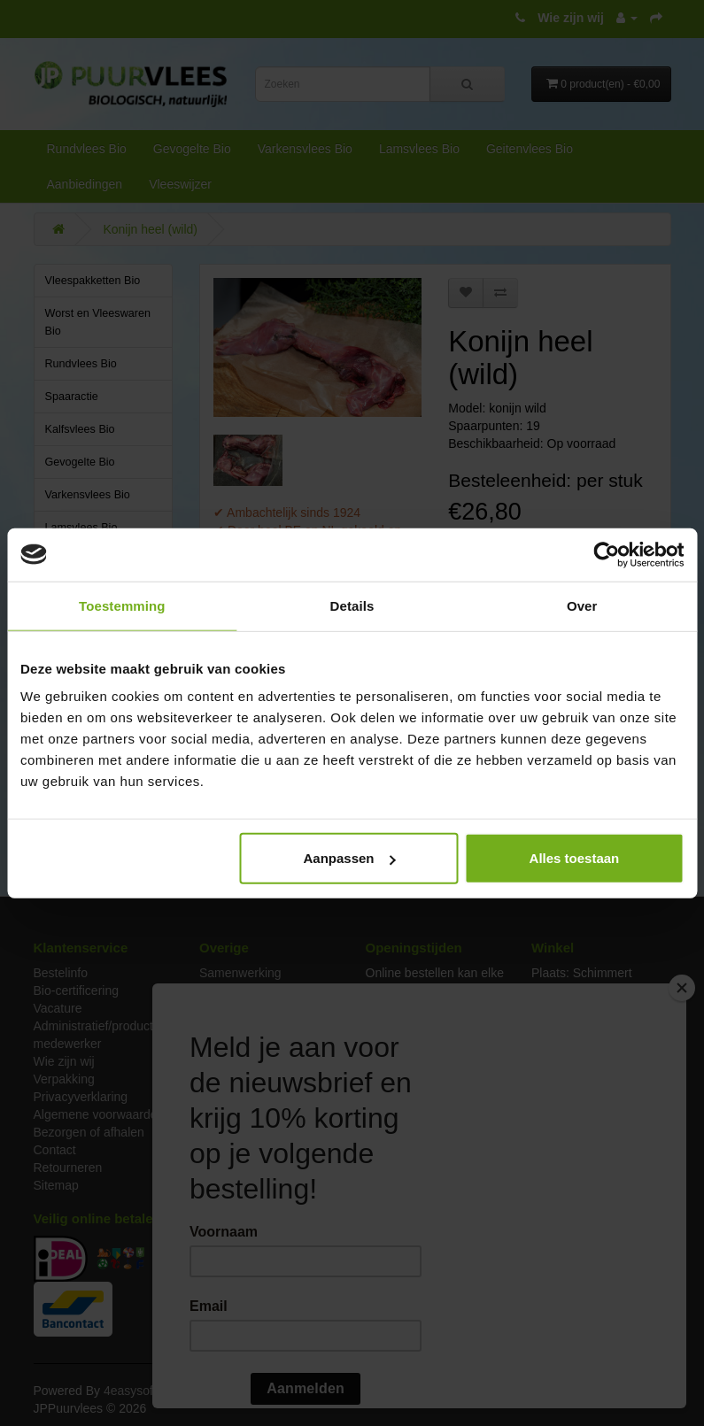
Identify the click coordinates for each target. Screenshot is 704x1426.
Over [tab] (582, 605)
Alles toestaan (575, 858)
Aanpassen (349, 858)
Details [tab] (352, 605)
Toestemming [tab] (122, 605)
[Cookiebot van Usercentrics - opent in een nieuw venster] (606, 554)
